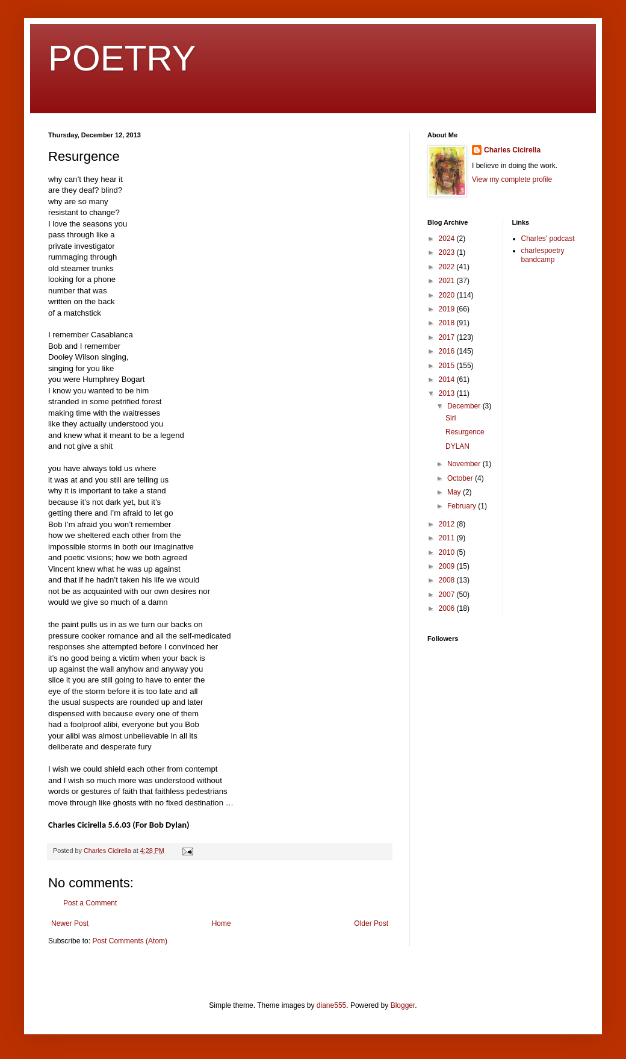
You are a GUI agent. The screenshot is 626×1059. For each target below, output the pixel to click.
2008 (448, 580)
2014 (448, 379)
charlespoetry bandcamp (543, 254)
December (465, 406)
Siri (450, 418)
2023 (448, 252)
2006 (448, 608)
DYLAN (457, 446)
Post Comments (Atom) (129, 941)
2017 (448, 337)
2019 (448, 309)
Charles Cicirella (512, 150)
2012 (448, 524)
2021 (448, 280)
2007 (448, 594)
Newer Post (69, 923)
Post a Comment (90, 903)
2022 (448, 267)
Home (221, 923)
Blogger (403, 1005)
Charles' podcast (548, 238)
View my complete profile (512, 179)
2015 (448, 365)
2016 (448, 351)
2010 (448, 552)
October (461, 478)
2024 (448, 238)
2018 (448, 323)
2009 (448, 566)
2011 (448, 538)
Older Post (371, 923)
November (465, 464)
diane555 (331, 1005)
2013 (448, 393)
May (455, 492)
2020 (448, 295)
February (462, 506)
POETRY (122, 58)
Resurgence (465, 432)
